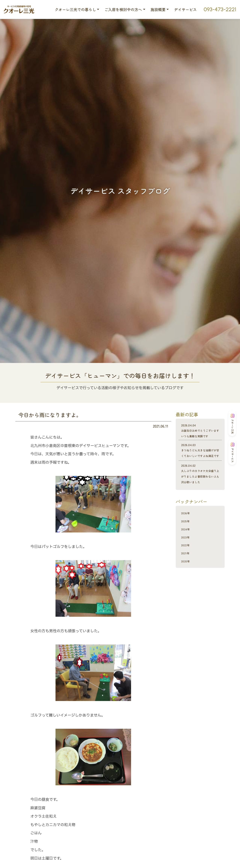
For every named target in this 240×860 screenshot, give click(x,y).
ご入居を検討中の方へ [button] (123, 9)
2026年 (186, 535)
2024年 (187, 551)
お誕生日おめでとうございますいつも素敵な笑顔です (200, 433)
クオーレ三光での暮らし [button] (75, 9)
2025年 (186, 543)
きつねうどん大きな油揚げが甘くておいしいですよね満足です (200, 461)
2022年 (186, 567)
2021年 (186, 575)
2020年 (186, 583)
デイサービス (185, 9)
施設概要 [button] (158, 9)
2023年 (186, 559)
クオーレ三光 (232, 424)
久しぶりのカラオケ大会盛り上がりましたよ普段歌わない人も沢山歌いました (200, 493)
